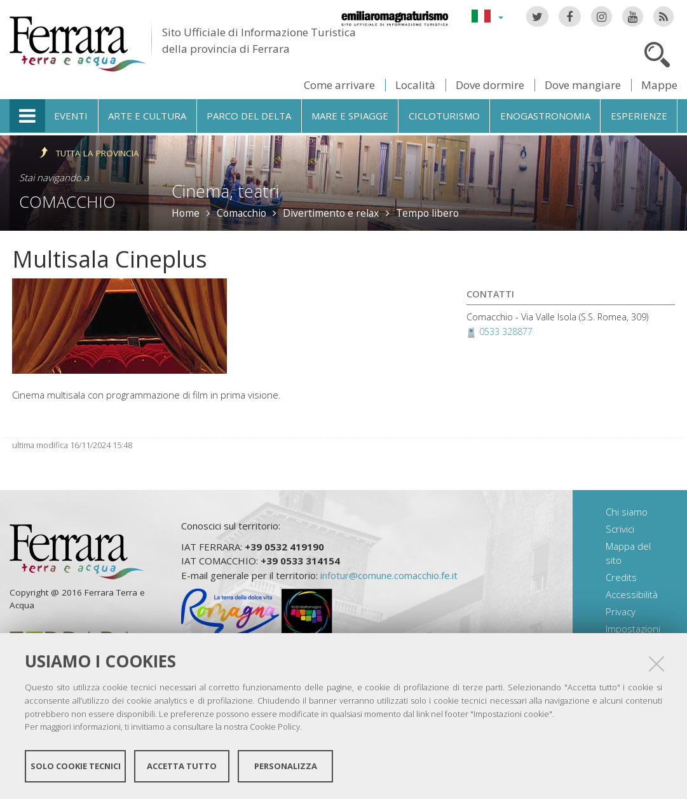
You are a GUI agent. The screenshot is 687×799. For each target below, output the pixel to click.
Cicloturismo (444, 115)
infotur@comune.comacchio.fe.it (389, 575)
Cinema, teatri (225, 191)
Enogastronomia (545, 115)
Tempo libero (427, 213)
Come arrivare (339, 85)
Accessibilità (632, 594)
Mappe (659, 85)
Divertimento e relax (331, 213)
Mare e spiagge (349, 115)
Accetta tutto (182, 766)
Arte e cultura (147, 115)
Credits (621, 577)
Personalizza (285, 766)
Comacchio (67, 201)
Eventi (71, 115)
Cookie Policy (275, 726)
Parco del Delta (249, 115)
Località (415, 85)
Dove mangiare (583, 85)
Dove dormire (490, 85)
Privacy (621, 611)
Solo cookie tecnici (76, 766)
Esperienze (639, 115)
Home (186, 213)
